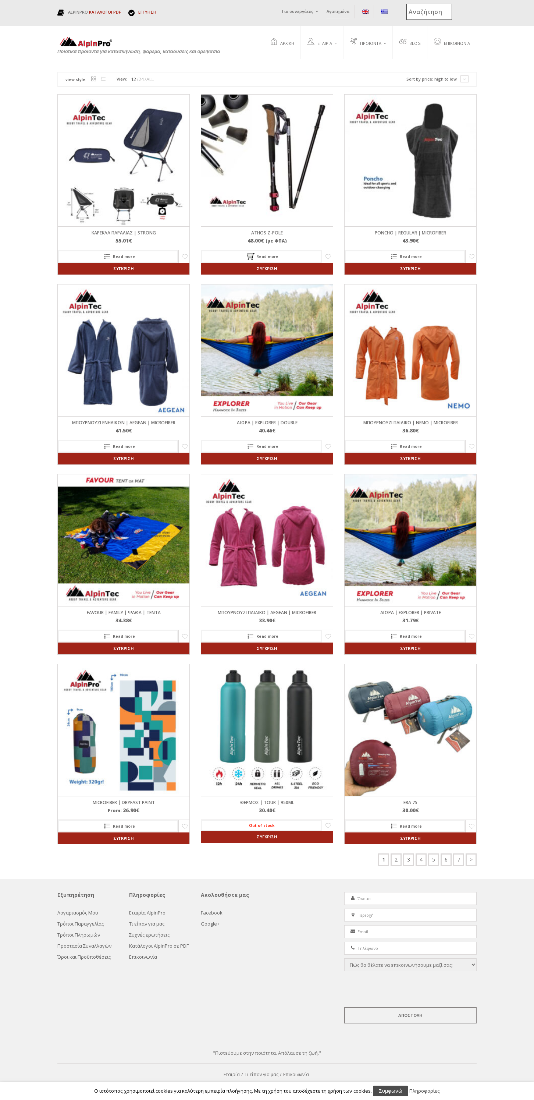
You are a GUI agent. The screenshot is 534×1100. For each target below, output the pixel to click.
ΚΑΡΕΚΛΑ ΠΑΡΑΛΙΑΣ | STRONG (124, 233)
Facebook (211, 913)
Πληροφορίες (424, 1090)
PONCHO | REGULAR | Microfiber (410, 233)
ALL (150, 79)
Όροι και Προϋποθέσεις (84, 957)
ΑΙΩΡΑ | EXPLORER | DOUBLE (267, 423)
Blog (410, 42)
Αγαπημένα (338, 11)
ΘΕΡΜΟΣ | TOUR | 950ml (267, 802)
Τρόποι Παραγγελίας (80, 924)
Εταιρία (319, 42)
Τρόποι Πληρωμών (78, 935)
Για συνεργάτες (297, 11)
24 (141, 79)
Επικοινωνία (452, 42)
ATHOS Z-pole (267, 233)
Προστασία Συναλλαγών (84, 946)
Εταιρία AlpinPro (147, 913)
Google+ (210, 924)
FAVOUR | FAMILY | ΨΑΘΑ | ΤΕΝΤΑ (124, 612)
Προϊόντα (365, 42)
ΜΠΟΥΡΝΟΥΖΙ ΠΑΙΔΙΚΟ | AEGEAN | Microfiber (267, 612)
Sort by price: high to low (431, 79)
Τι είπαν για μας (146, 924)
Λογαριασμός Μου (77, 913)
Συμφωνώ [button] (390, 1090)
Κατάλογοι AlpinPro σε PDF (159, 946)
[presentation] (400, 989)
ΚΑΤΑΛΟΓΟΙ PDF (105, 12)
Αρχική (282, 42)
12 (133, 79)
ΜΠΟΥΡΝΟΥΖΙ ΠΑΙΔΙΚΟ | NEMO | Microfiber (410, 423)
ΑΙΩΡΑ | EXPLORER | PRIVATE (410, 612)
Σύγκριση (123, 269)
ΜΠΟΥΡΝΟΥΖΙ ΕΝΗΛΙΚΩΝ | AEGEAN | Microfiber (123, 423)
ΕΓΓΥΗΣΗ (147, 12)
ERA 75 (410, 802)
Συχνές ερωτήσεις (149, 935)
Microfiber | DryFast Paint (124, 802)
